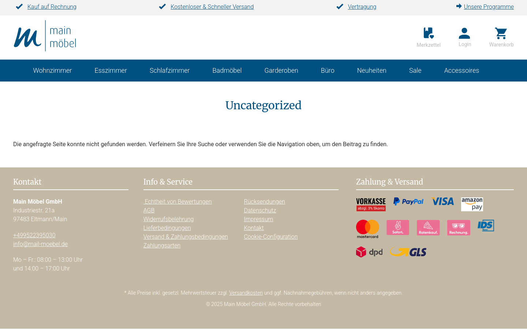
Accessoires (461, 71)
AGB (149, 210)
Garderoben (281, 71)
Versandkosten (246, 293)
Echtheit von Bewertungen (177, 201)
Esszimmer (110, 71)
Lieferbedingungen (167, 227)
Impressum (258, 219)
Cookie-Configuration (271, 236)
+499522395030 (34, 235)
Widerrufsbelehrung (168, 219)
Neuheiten (371, 71)
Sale (415, 71)
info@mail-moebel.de (40, 244)
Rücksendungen (264, 201)
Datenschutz (260, 210)
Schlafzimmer (170, 71)
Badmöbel (227, 71)
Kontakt (254, 227)
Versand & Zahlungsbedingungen (185, 236)
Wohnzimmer (52, 71)
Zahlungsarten (162, 245)
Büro (327, 71)
